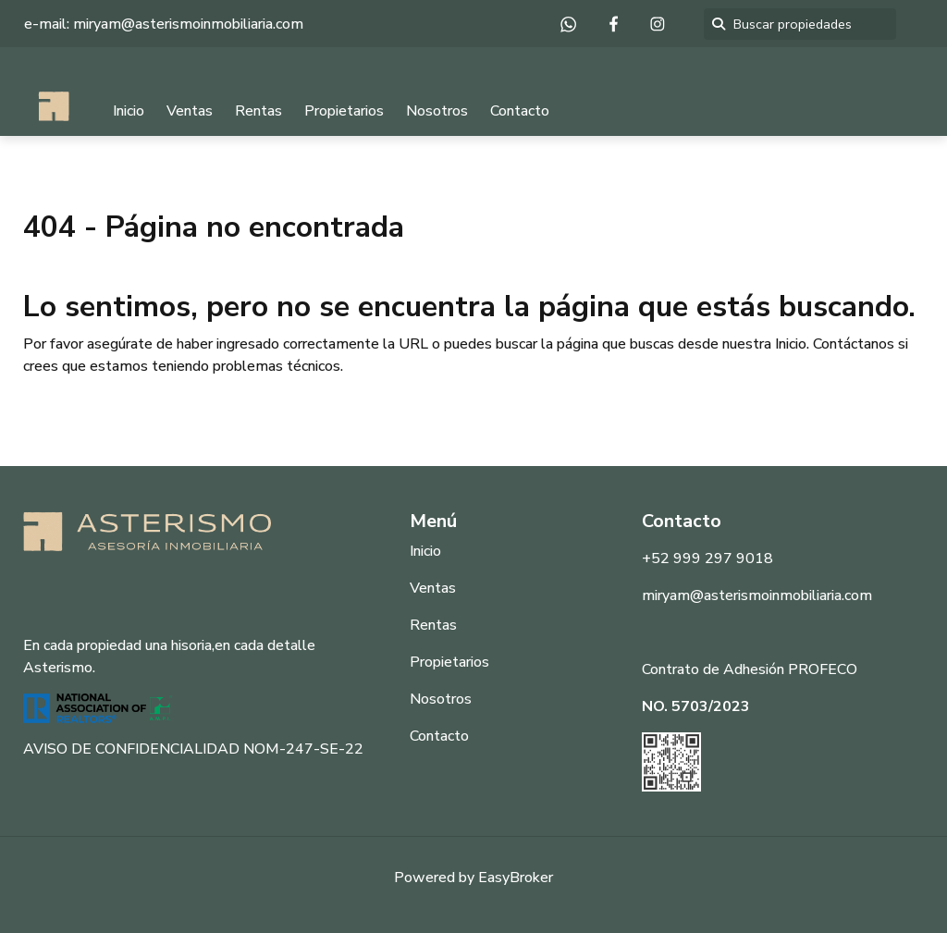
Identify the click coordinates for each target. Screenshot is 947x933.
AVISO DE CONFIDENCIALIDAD (131, 749)
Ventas (189, 111)
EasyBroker (515, 877)
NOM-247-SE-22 (303, 749)
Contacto (519, 111)
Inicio (128, 111)
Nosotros (437, 111)
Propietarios (344, 111)
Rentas (258, 111)
